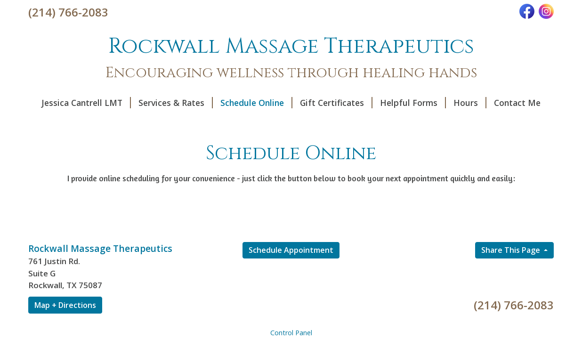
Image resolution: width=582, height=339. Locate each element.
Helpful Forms (413, 102)
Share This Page (511, 250)
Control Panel (291, 332)
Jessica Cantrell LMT (86, 102)
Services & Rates (175, 102)
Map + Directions (65, 305)
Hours (469, 102)
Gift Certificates (336, 102)
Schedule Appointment (291, 250)
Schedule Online (256, 102)
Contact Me (517, 102)
